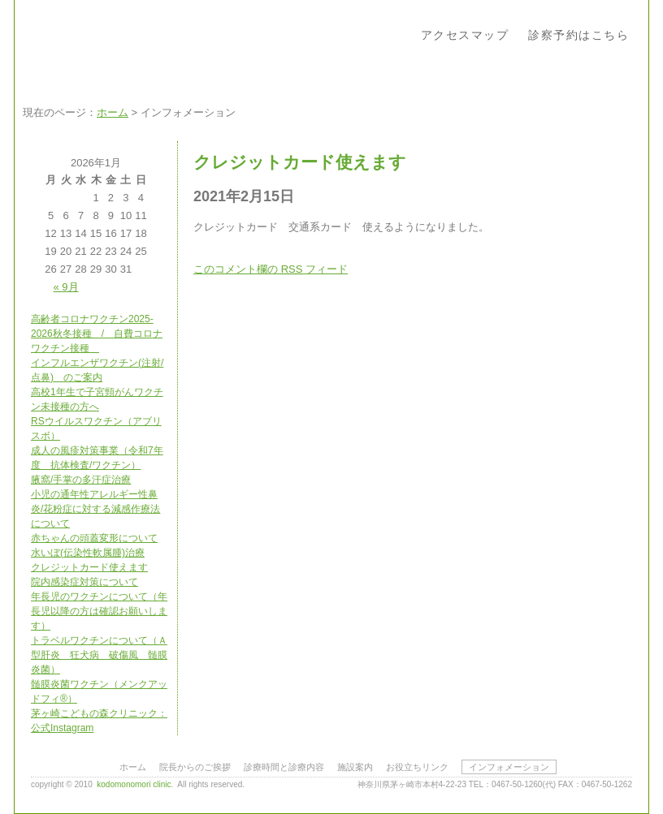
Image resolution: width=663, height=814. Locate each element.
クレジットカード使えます (89, 567)
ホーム (112, 112)
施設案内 (355, 767)
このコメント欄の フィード (270, 269)
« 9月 (66, 287)
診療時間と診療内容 (284, 767)
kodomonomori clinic (134, 784)
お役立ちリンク (417, 767)
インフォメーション (509, 767)
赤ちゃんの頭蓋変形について (94, 538)
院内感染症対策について (84, 582)
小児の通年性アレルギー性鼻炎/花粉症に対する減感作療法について (95, 509)
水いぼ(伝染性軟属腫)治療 (88, 552)
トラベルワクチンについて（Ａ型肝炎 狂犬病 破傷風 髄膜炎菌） (99, 655)
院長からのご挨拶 (195, 767)
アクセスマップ (465, 34)
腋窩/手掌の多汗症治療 (81, 479)
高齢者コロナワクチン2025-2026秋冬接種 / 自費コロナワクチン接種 (96, 333)
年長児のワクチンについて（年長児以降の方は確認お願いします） (99, 611)
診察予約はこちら (578, 34)
